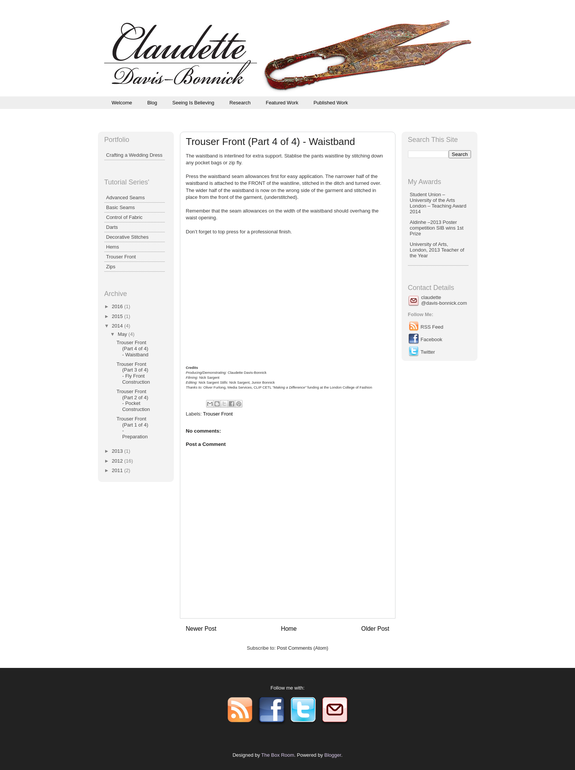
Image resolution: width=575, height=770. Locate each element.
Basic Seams (120, 207)
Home (289, 628)
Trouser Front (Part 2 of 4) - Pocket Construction (133, 400)
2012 (118, 461)
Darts (112, 227)
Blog (152, 103)
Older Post (375, 628)
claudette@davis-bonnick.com (444, 300)
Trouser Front (218, 414)
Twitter (421, 352)
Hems (112, 247)
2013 (118, 451)
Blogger (333, 755)
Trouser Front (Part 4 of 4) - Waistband (132, 348)
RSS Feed (426, 327)
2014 (118, 326)
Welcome (122, 103)
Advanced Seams (125, 197)
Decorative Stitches (127, 237)
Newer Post (201, 628)
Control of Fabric (124, 217)
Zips (111, 266)
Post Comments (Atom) (302, 648)
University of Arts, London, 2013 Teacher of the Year (437, 249)
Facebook (425, 339)
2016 (118, 306)
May (123, 334)
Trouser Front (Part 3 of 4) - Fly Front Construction (133, 373)
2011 (118, 470)
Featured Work (282, 103)
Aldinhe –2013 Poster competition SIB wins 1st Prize (437, 227)
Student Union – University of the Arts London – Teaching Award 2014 (438, 203)
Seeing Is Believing (193, 103)
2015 (118, 316)
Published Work (330, 103)
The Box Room (277, 755)
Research (240, 103)
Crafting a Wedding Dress (134, 155)
